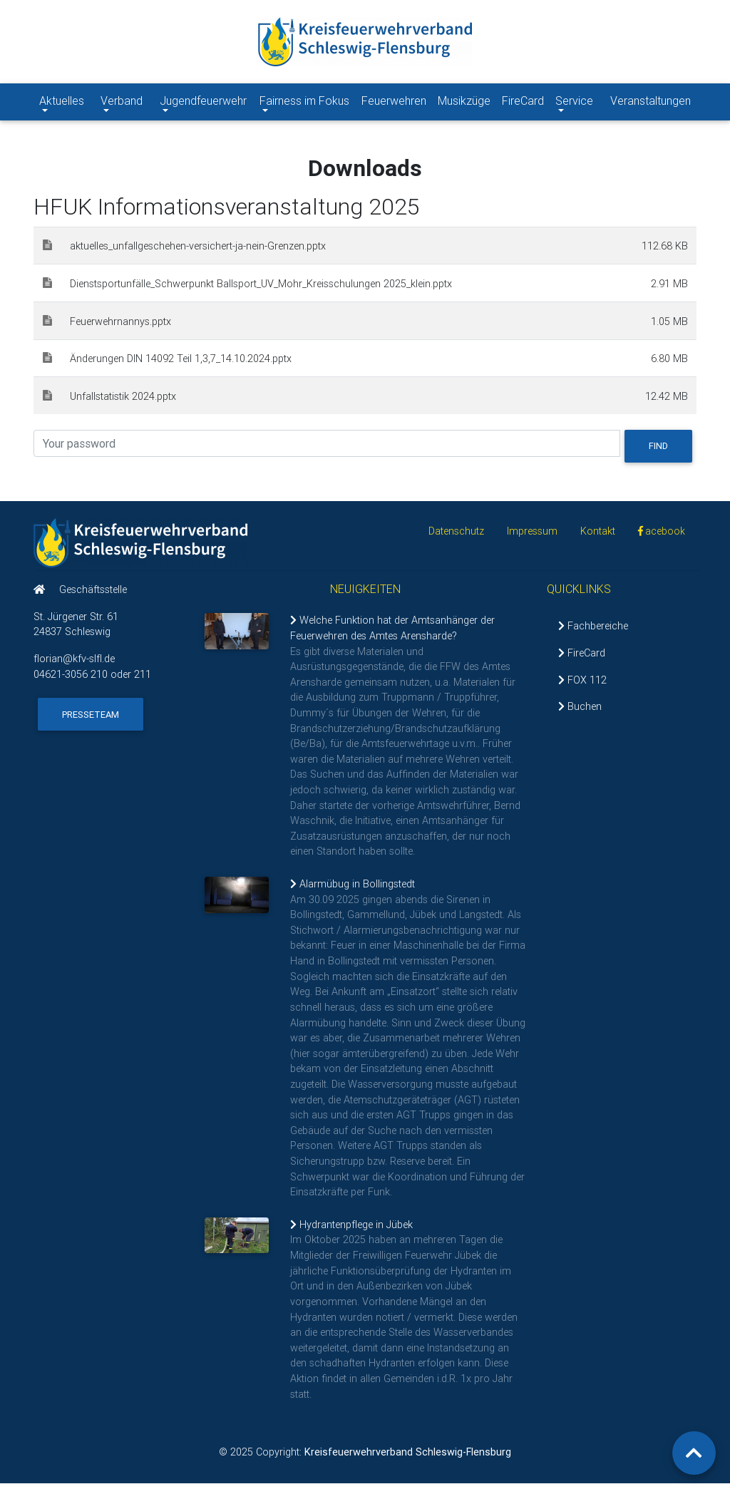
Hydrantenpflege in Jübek (351, 1230)
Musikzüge (464, 103)
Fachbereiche (593, 631)
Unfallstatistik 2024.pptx (123, 402)
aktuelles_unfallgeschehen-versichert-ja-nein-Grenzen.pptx (198, 251)
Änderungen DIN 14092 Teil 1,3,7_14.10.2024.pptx (181, 364)
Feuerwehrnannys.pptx (120, 327)
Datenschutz (456, 536)
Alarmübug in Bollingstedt (352, 889)
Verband (127, 102)
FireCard (523, 103)
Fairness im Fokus (304, 108)
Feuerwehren (393, 103)
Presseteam (90, 720)
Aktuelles (67, 102)
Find (658, 451)
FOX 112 (582, 685)
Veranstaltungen (650, 103)
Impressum (532, 536)
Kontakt (597, 536)
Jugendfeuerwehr (203, 108)
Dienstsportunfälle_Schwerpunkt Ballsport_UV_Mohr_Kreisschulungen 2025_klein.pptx (261, 289)
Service (580, 102)
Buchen (580, 712)
